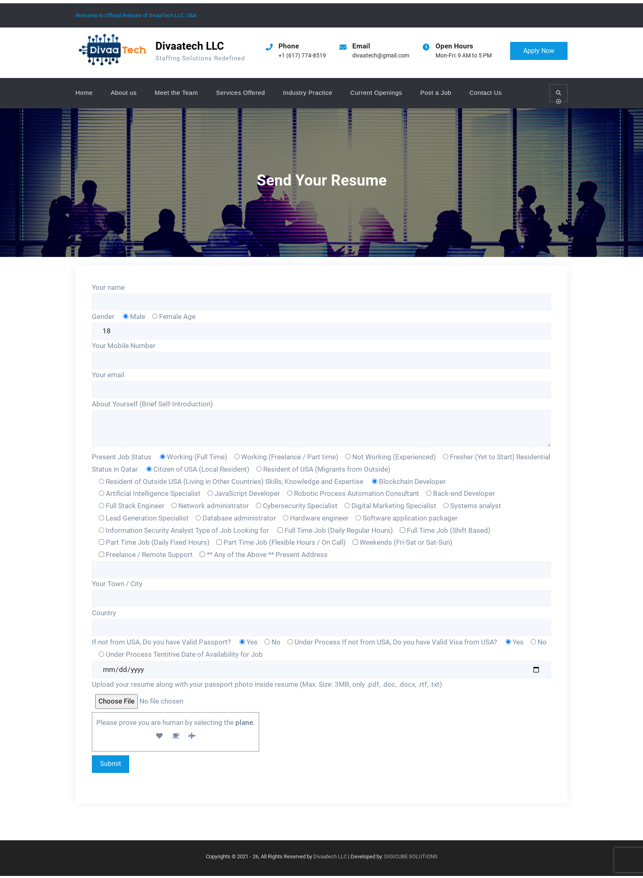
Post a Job (435, 92)
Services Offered (240, 92)
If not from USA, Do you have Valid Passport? (162, 644)
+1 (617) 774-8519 (302, 55)
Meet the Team (176, 92)
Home (84, 92)
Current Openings (376, 92)
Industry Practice (307, 92)
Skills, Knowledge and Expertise (314, 482)
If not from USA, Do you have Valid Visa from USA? (420, 644)
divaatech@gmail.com (380, 55)
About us (124, 92)
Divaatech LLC (189, 46)
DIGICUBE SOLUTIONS (411, 859)
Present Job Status (121, 458)
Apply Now (538, 51)
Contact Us (486, 92)
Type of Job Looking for (233, 531)
